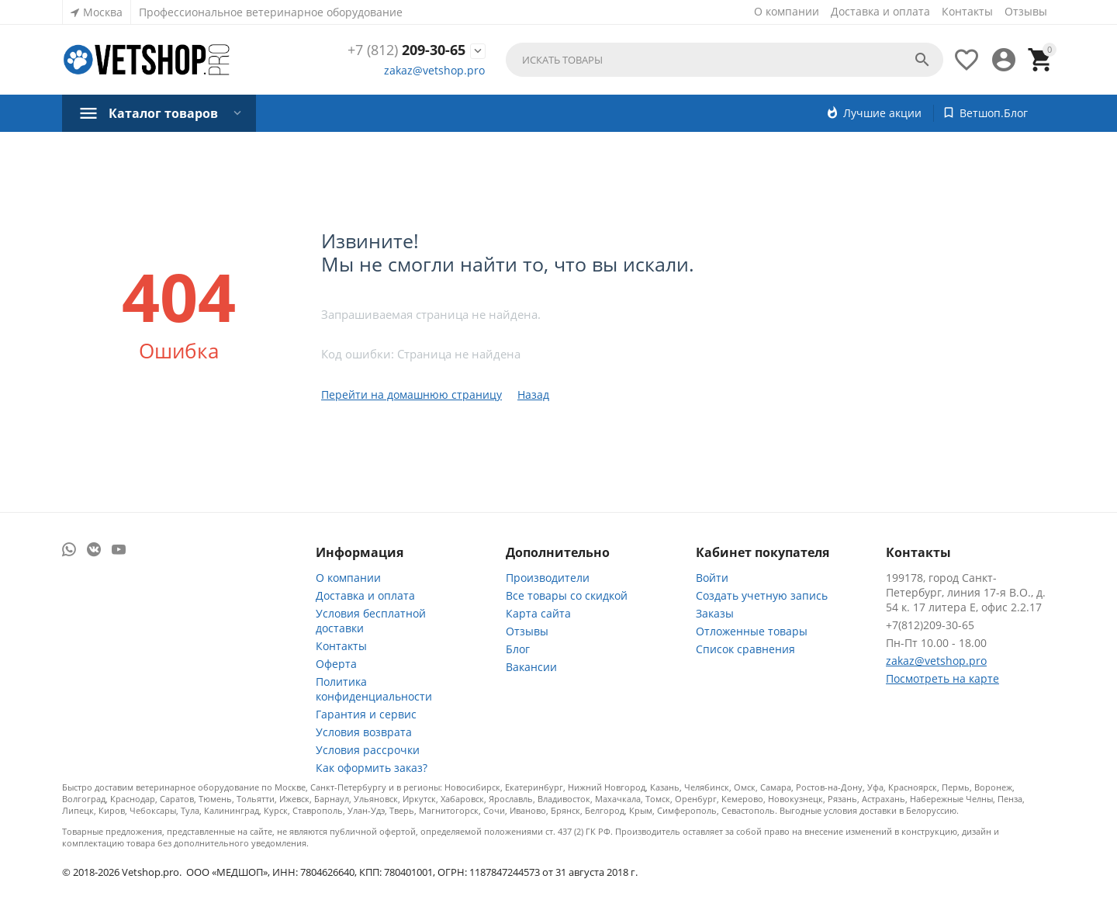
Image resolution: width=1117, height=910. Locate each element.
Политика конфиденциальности (374, 689)
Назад (533, 394)
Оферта (336, 663)
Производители (548, 577)
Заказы (715, 613)
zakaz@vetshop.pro (434, 70)
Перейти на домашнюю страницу (411, 394)
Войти (712, 577)
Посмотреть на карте (942, 678)
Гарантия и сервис (366, 714)
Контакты (967, 11)
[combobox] (724, 60)
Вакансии (531, 666)
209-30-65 (406, 50)
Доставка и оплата (880, 11)
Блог (518, 649)
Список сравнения (745, 649)
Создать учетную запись (762, 595)
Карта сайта (538, 613)
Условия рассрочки (368, 749)
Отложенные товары (751, 631)
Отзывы (1026, 11)
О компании (786, 11)
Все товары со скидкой (567, 595)
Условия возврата (364, 732)
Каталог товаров (163, 113)
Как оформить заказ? (371, 767)
